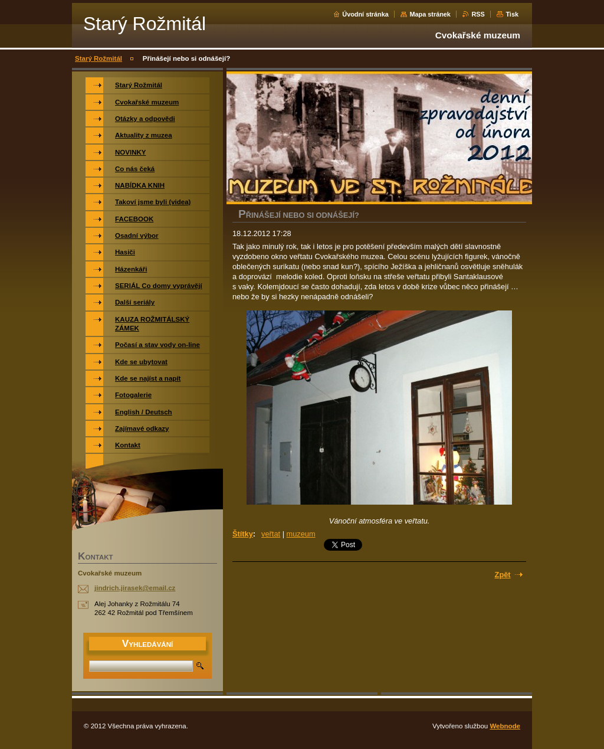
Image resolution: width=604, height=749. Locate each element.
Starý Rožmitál (98, 58)
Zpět (503, 574)
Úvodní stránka (365, 14)
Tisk (511, 14)
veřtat (270, 533)
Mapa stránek (430, 14)
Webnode (505, 726)
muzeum (301, 533)
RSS (477, 14)
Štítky (242, 533)
